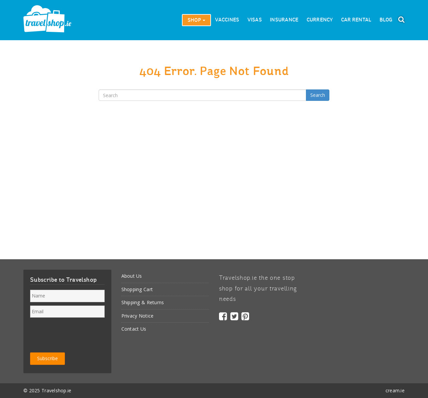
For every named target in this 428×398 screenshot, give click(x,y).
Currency (320, 20)
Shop (196, 20)
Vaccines (227, 20)
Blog (386, 20)
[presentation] (81, 334)
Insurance (284, 20)
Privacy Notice (137, 316)
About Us (131, 276)
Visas (254, 20)
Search (317, 95)
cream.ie (395, 390)
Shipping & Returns (142, 302)
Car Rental (356, 20)
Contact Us (133, 329)
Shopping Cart (137, 289)
